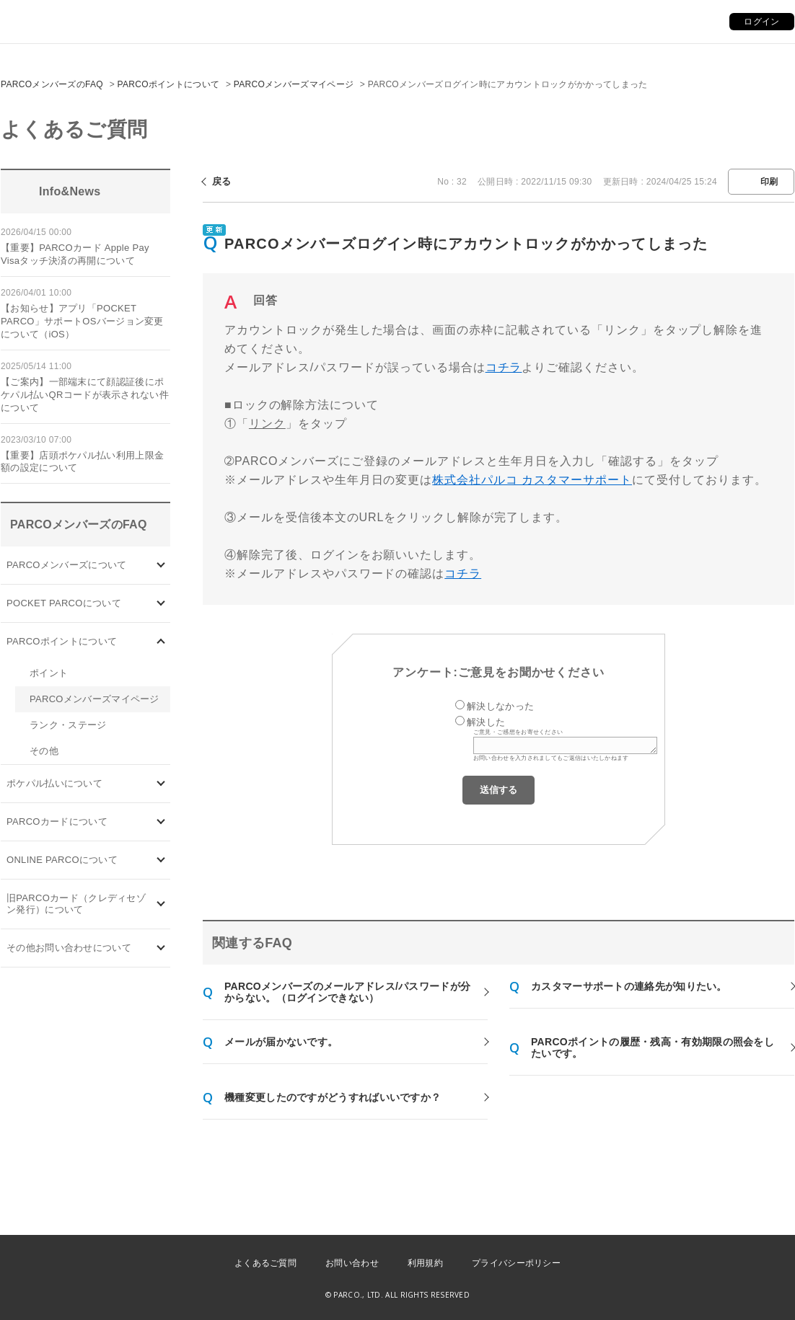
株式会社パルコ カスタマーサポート (532, 480)
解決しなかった (500, 706)
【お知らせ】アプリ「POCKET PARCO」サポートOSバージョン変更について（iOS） (82, 321)
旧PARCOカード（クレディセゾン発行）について (76, 903)
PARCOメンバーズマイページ (293, 84)
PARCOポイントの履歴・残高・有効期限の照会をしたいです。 (652, 1047)
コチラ (504, 367)
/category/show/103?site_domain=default (161, 566)
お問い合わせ (352, 1263)
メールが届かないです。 (281, 1041)
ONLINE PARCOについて (62, 859)
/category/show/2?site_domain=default (161, 642)
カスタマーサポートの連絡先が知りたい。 (629, 986)
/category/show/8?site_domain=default (161, 948)
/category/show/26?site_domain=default (161, 784)
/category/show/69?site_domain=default (161, 860)
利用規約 (425, 1263)
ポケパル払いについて (54, 783)
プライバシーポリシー (516, 1263)
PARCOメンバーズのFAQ (52, 84)
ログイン (761, 22)
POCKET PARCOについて (63, 603)
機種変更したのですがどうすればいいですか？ (332, 1097)
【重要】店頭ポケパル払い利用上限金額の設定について (82, 462)
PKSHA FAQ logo (716, 1296)
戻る (222, 181)
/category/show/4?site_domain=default (161, 604)
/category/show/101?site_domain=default (161, 822)
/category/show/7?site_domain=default (161, 904)
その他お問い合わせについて (68, 947)
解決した (486, 722)
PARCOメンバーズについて (66, 564)
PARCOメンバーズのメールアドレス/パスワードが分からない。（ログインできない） (347, 992)
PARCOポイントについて (169, 84)
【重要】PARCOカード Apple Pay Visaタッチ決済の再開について (75, 254)
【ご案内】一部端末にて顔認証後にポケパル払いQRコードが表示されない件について (85, 394)
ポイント (49, 673)
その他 (44, 750)
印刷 (769, 182)
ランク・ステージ (68, 724)
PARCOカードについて (56, 821)
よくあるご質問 (265, 1263)
